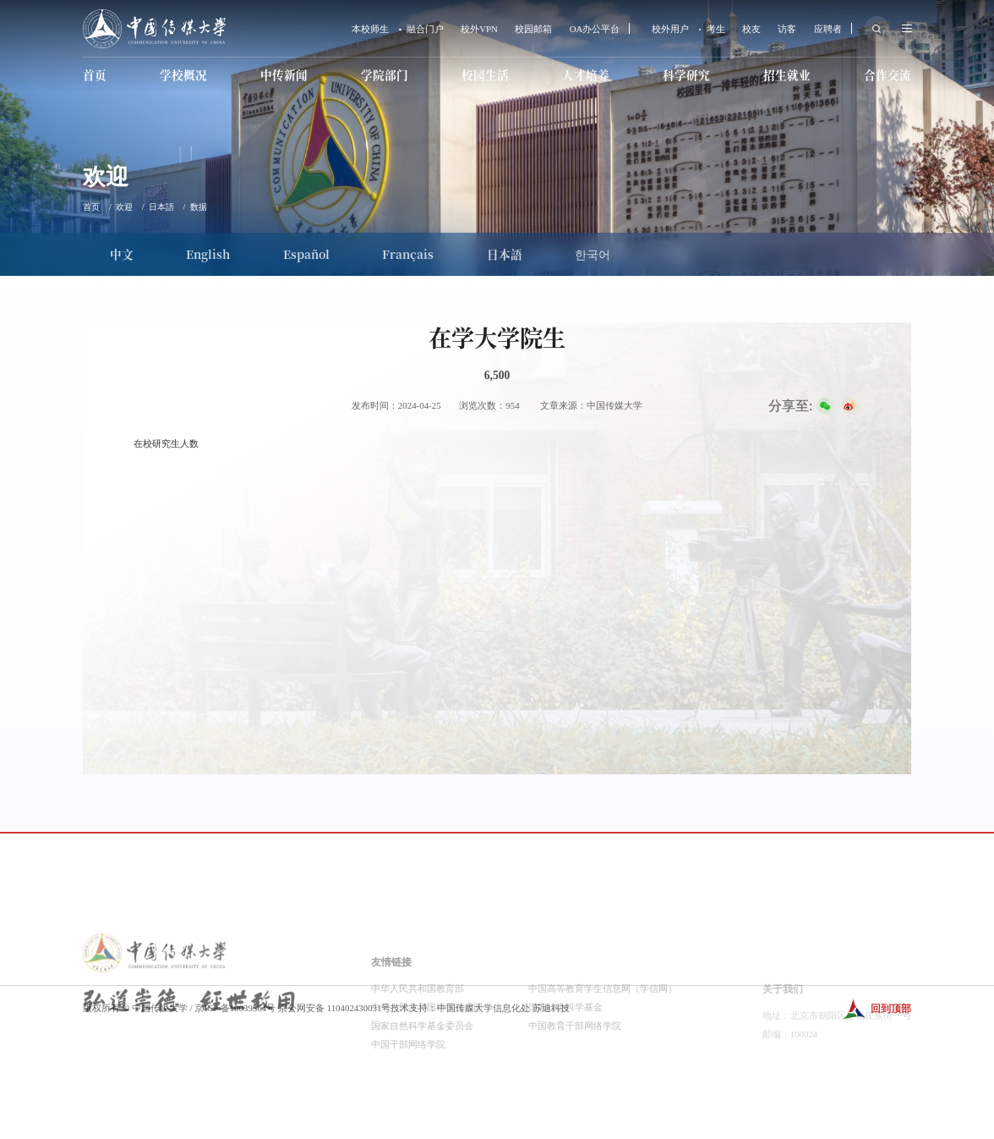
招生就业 (787, 74)
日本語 (161, 207)
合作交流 (887, 74)
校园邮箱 (533, 29)
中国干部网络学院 (408, 1107)
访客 (787, 29)
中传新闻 (284, 74)
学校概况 (183, 74)
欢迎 (124, 207)
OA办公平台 (595, 29)
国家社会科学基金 (565, 1070)
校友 (751, 29)
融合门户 (425, 29)
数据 (198, 207)
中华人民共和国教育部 (417, 1051)
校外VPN (479, 29)
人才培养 (585, 74)
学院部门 (384, 74)
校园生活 (485, 74)
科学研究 (686, 74)
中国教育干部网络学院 (574, 1088)
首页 (94, 74)
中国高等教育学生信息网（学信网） (602, 1051)
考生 (716, 29)
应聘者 (828, 29)
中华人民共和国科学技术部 (427, 1070)
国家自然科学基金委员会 (422, 1088)
